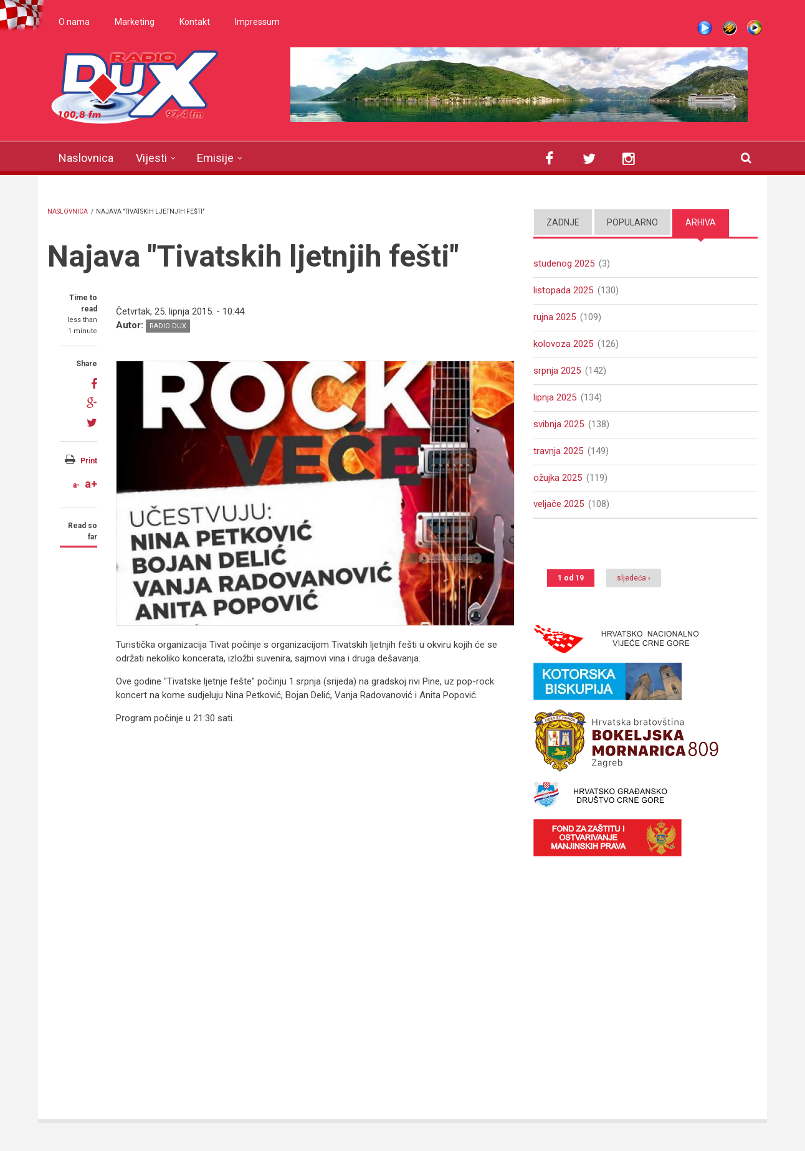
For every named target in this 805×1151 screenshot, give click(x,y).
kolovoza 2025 (563, 343)
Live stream (704, 28)
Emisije (215, 157)
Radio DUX (168, 326)
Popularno (632, 222)
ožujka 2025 (557, 477)
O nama (74, 22)
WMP (754, 28)
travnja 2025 (558, 451)
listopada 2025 (563, 290)
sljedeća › (633, 578)
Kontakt (194, 22)
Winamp (729, 28)
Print (88, 461)
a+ (91, 483)
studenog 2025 (563, 263)
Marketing (135, 22)
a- (76, 485)
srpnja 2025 (557, 370)
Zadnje (562, 222)
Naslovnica (86, 157)
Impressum (257, 22)
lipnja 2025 (554, 397)
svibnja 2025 (558, 424)
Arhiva (700, 222)
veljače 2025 (558, 503)
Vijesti (151, 157)
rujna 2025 (554, 317)
